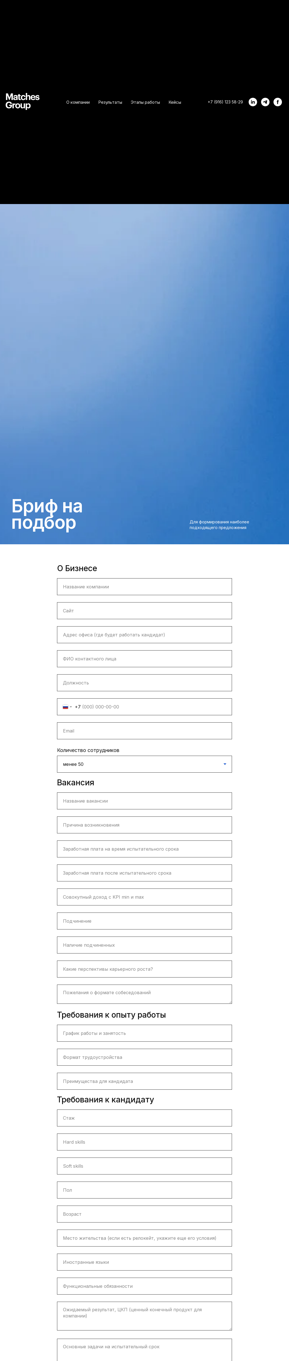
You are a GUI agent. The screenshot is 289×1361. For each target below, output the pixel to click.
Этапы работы (145, 102)
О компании (78, 102)
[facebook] (277, 102)
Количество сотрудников (88, 750)
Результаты (110, 102)
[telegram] (265, 102)
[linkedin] (253, 102)
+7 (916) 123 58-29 (225, 101)
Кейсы (174, 102)
